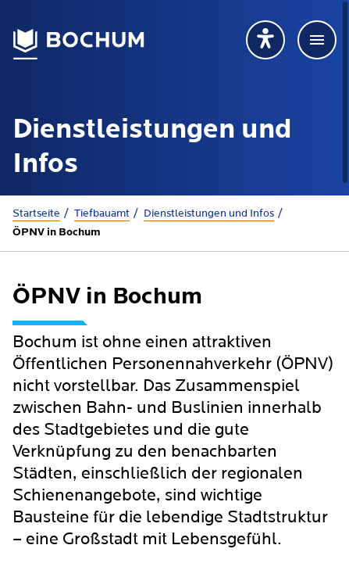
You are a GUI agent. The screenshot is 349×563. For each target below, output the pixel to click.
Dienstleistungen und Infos (209, 213)
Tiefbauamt (102, 213)
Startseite (36, 213)
